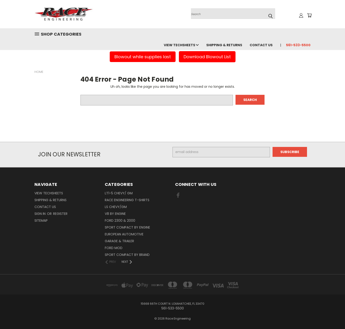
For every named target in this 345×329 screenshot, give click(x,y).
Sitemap (41, 220)
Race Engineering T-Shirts (127, 200)
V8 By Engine (115, 213)
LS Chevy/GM (116, 206)
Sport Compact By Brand (127, 254)
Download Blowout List (207, 57)
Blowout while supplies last (142, 57)
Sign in (40, 213)
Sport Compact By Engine (127, 227)
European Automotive (124, 234)
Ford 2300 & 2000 (120, 220)
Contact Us (261, 45)
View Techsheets (181, 45)
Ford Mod (113, 248)
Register (60, 213)
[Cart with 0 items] (309, 15)
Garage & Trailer (119, 241)
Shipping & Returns (224, 45)
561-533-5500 (298, 45)
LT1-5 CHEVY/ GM (119, 193)
